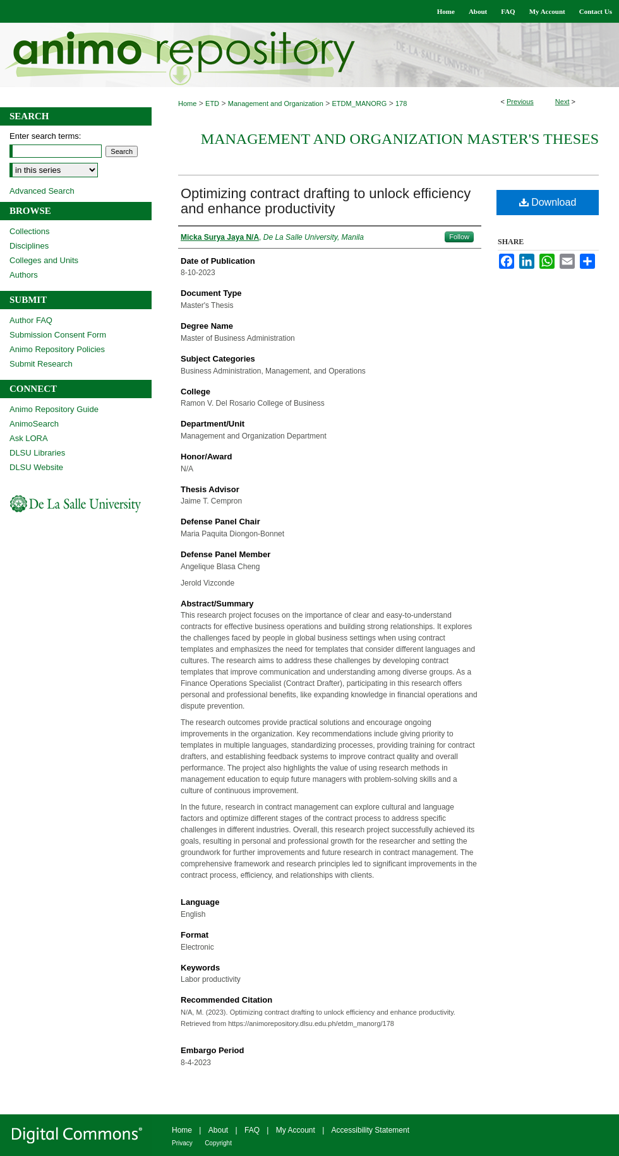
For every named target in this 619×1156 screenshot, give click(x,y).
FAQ (252, 1130)
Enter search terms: (45, 136)
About (218, 1130)
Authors (23, 275)
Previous (520, 101)
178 (401, 103)
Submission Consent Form (57, 334)
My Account (295, 1130)
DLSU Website (36, 467)
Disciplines (29, 246)
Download (548, 202)
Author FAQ (30, 320)
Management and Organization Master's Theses (400, 139)
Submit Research (41, 364)
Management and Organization (275, 103)
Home (187, 103)
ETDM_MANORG (359, 103)
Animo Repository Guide (54, 409)
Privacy (182, 1143)
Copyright (218, 1143)
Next (562, 101)
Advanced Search (42, 191)
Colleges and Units (43, 260)
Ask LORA (28, 438)
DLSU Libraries (37, 452)
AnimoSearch (34, 423)
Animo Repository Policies (57, 349)
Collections (29, 231)
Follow (459, 236)
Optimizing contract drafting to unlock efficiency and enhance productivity (326, 201)
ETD (212, 103)
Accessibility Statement (370, 1130)
